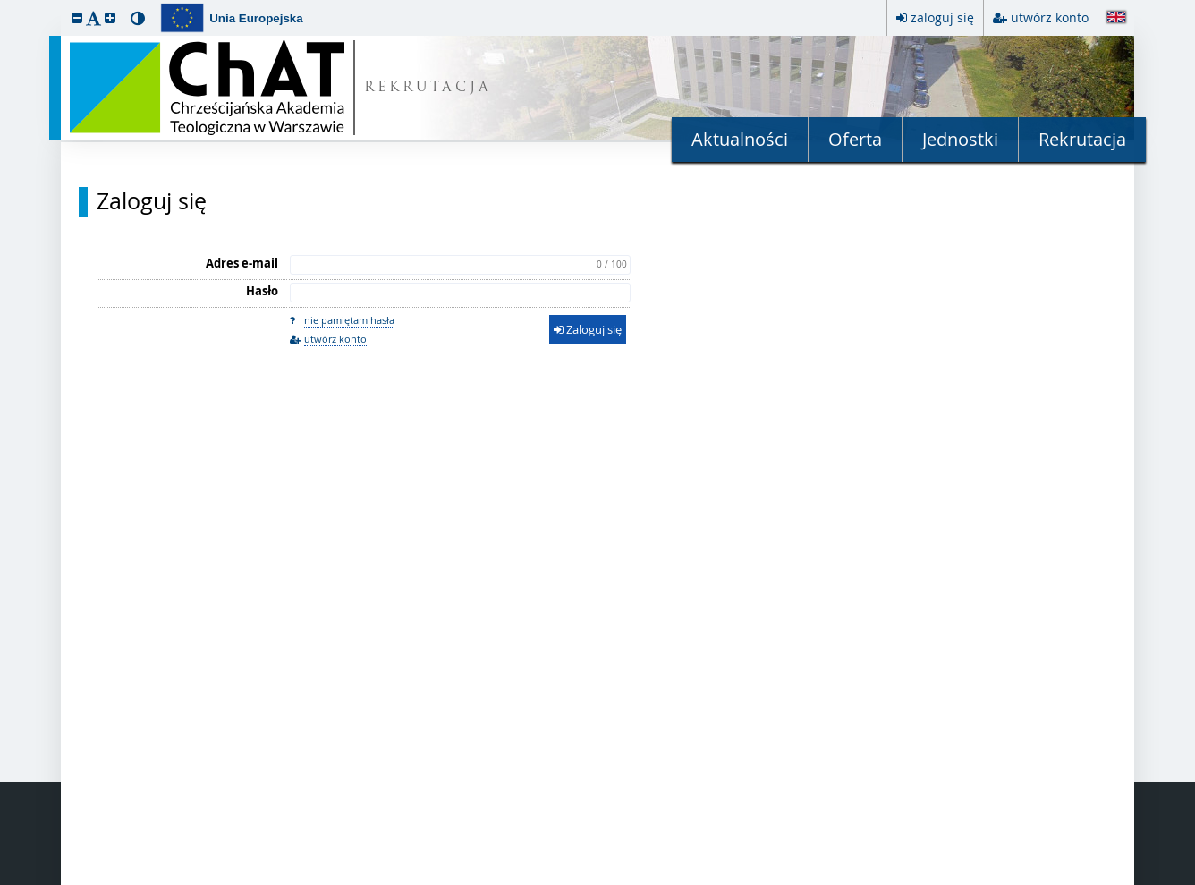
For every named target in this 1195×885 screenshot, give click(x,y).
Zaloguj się (152, 201)
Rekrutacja (1082, 139)
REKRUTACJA (428, 88)
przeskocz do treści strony (4, 4)
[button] (77, 17)
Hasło (262, 291)
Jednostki (960, 139)
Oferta (855, 139)
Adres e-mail (242, 263)
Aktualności (739, 139)
